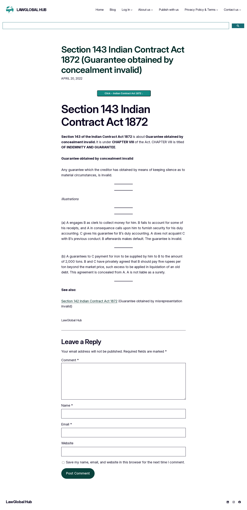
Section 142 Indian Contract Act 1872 (89, 301)
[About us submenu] (152, 10)
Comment (70, 360)
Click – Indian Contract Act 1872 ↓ (124, 93)
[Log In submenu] (132, 10)
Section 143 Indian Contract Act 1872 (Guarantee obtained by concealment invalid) (122, 59)
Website (67, 443)
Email (66, 424)
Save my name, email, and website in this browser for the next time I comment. (125, 462)
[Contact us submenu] (240, 10)
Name (67, 405)
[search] (115, 25)
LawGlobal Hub (31, 10)
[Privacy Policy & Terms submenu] (217, 10)
